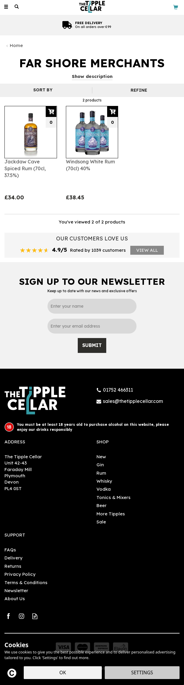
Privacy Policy (20, 574)
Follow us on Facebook (8, 616)
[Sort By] (45, 90)
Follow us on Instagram (21, 616)
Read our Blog (35, 616)
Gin (100, 464)
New (101, 456)
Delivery (13, 558)
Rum (101, 473)
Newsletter (16, 590)
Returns (12, 566)
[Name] (92, 306)
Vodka (103, 489)
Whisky (104, 481)
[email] (92, 326)
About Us (14, 598)
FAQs (10, 550)
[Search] (16, 6)
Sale (101, 522)
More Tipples (110, 514)
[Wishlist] (27, 6)
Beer (101, 505)
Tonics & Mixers (113, 497)
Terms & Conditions (25, 582)
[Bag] (175, 7)
